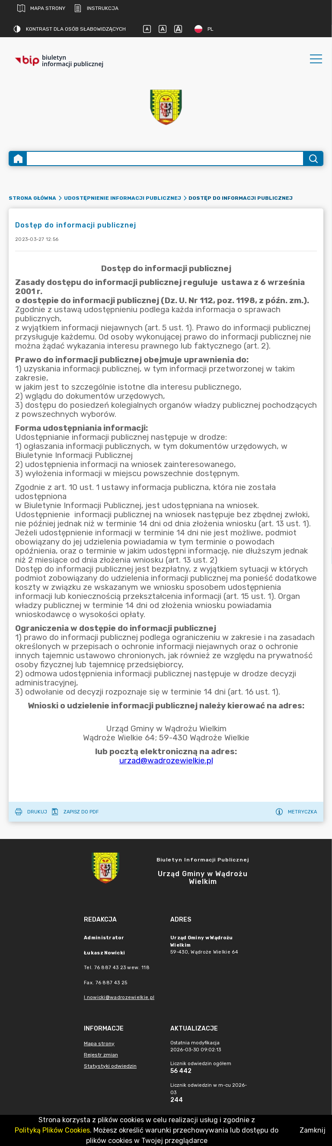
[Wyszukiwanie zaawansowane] (165, 158)
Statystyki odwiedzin (110, 1066)
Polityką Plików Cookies (52, 1130)
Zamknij (313, 1130)
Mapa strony (41, 8)
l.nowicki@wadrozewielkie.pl (119, 997)
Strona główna (32, 198)
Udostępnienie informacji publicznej (122, 198)
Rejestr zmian (101, 1055)
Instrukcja (96, 8)
